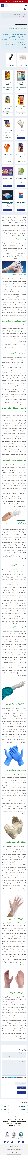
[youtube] (23, 1142)
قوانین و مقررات (21, 1106)
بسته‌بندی (24, 87)
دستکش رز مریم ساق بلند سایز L (21, 107)
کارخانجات (22, 1113)
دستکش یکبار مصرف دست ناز (18, 45)
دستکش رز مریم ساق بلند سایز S (21, 155)
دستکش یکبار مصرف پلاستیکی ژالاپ (7, 179)
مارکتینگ (12, 1149)
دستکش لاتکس (21, 131)
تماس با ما (3, 1109)
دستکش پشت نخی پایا (21, 178)
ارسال (21, 1088)
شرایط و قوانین (14, 1146)
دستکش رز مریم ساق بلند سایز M (7, 83)
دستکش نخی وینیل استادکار (19, 42)
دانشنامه (4, 1113)
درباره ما (4, 1106)
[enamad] (7, 1135)
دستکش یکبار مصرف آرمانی (21, 203)
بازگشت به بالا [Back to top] (14, 1153)
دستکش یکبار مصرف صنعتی (10, 67)
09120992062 (12, 1)
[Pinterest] (12, 1142)
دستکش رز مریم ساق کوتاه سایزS (7, 131)
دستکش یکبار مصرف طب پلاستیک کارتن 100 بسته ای (7, 204)
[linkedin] (19, 1142)
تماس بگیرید (21, 138)
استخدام (23, 1109)
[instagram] (8, 1142)
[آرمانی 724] (19, 5)
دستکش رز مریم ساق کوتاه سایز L (7, 107)
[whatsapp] (15, 1142)
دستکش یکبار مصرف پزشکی (22, 67)
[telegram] (4, 1142)
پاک (21, 1092)
